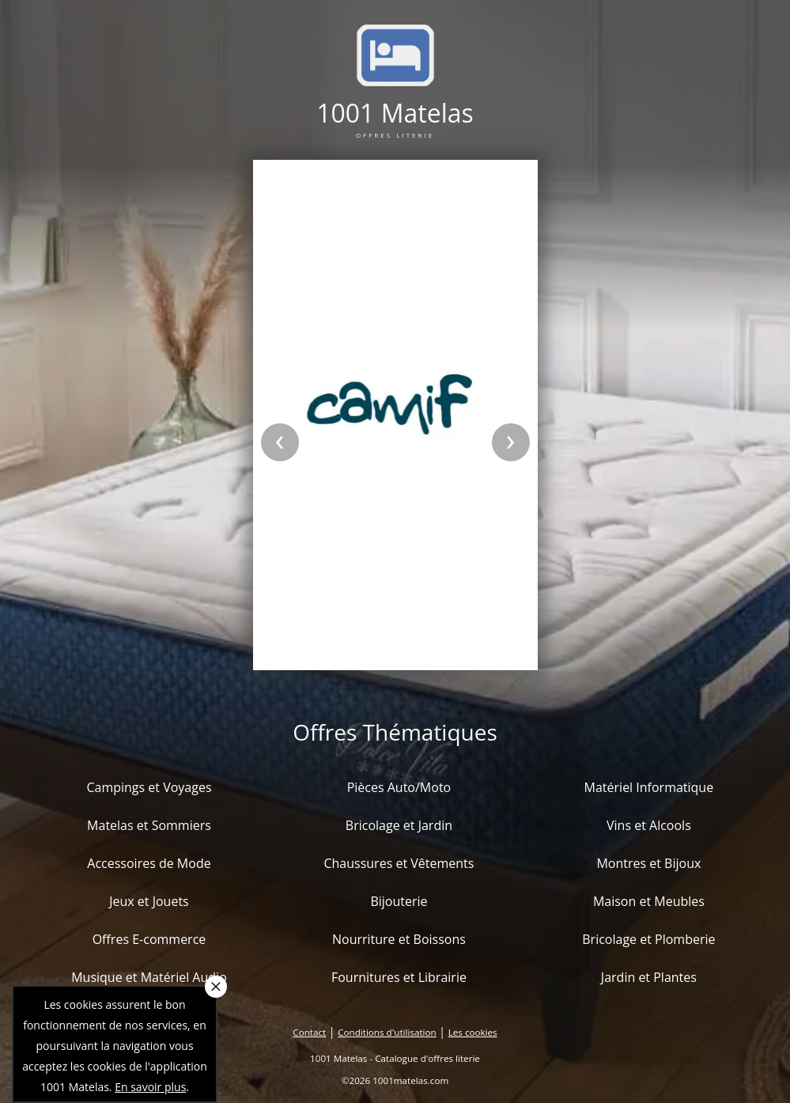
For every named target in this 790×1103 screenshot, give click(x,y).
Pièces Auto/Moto (399, 787)
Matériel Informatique (649, 787)
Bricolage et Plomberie (648, 939)
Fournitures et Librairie (399, 977)
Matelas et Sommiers (149, 825)
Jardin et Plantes (649, 977)
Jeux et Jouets (149, 901)
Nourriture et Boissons (399, 939)
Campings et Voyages (148, 787)
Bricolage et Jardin (399, 825)
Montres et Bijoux (648, 863)
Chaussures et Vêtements (398, 863)
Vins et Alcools (649, 825)
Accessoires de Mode (148, 863)
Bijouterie (398, 901)
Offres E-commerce (149, 939)
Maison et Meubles (649, 901)
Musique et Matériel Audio (149, 977)
